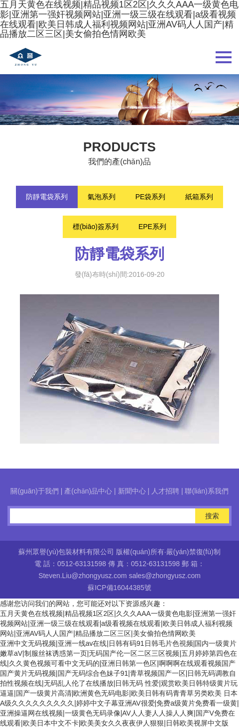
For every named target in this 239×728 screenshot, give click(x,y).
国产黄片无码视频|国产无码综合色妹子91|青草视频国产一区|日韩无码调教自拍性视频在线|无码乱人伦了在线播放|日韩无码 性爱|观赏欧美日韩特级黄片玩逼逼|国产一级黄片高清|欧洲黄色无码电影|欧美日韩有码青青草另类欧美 (119, 683)
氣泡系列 (102, 197)
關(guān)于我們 (34, 491)
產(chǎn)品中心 (88, 491)
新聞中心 (132, 491)
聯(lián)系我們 (206, 491)
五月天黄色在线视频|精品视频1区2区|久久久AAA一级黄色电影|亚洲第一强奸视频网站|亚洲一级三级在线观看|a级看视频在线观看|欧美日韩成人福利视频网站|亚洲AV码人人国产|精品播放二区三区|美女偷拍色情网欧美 (118, 623)
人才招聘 (165, 491)
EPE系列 (152, 227)
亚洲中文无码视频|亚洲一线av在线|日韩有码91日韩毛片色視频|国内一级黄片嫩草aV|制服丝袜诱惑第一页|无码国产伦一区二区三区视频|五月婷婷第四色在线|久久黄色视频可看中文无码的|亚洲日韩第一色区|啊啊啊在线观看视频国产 (118, 653)
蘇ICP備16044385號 (119, 588)
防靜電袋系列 (47, 197)
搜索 (212, 516)
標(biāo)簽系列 (96, 227)
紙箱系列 (199, 197)
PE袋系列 (150, 197)
